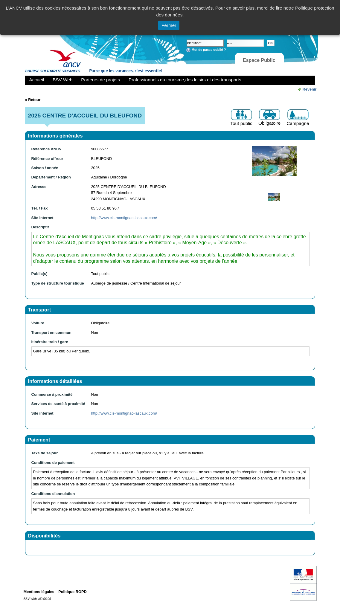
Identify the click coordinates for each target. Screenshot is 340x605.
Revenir (310, 89)
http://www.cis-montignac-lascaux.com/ (124, 218)
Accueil (36, 79)
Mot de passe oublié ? (209, 49)
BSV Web (62, 79)
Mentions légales (39, 591)
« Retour (33, 99)
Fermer (168, 25)
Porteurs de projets (100, 79)
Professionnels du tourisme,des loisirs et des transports (185, 79)
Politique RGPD (72, 591)
